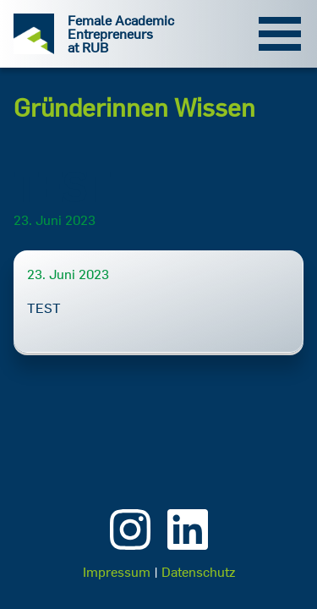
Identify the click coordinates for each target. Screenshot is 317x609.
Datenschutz (198, 571)
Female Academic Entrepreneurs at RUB (121, 34)
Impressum (116, 571)
